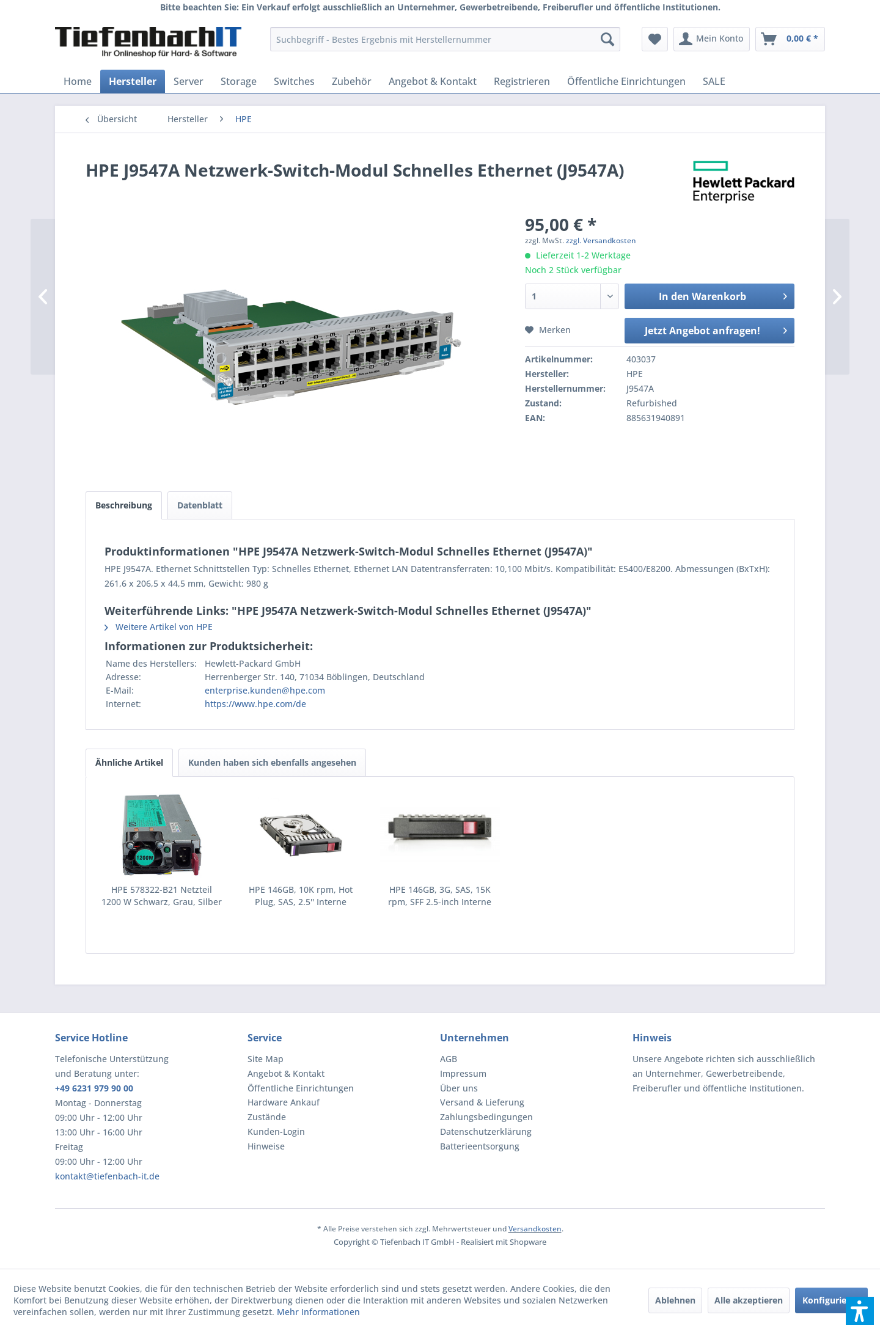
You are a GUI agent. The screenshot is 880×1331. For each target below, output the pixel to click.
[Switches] (294, 81)
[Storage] (238, 81)
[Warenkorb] (790, 39)
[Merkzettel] (655, 39)
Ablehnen (675, 1300)
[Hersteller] (132, 81)
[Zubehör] (351, 81)
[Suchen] (607, 39)
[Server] (188, 81)
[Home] (77, 81)
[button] (860, 1311)
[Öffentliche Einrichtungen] (626, 81)
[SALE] (714, 81)
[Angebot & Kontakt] (432, 81)
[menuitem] (445, 39)
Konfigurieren (831, 1300)
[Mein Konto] (711, 39)
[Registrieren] (522, 81)
